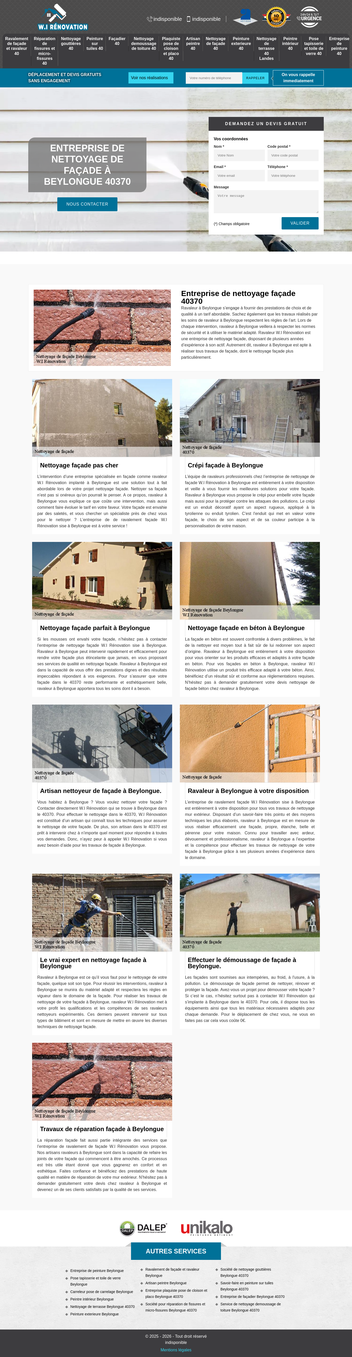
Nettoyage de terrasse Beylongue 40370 (102, 1307)
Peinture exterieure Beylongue (94, 1314)
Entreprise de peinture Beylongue (97, 1271)
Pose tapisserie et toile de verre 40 (313, 46)
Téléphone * (277, 167)
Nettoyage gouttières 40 (71, 43)
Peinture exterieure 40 (241, 43)
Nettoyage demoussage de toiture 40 (143, 43)
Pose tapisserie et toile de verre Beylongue (95, 1281)
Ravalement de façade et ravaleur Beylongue (172, 1272)
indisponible (164, 19)
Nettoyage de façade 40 (216, 43)
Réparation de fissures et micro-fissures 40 (44, 51)
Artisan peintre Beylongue (166, 1283)
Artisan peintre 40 (193, 43)
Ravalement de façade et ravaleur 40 (16, 46)
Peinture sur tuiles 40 (95, 43)
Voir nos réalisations (149, 78)
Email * (220, 167)
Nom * (219, 146)
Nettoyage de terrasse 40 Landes (266, 48)
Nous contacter (87, 204)
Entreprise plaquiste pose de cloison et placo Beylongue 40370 (176, 1293)
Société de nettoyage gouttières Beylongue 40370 (245, 1272)
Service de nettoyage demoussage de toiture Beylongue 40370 (250, 1307)
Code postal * (278, 146)
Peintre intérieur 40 (290, 43)
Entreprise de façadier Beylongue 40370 (252, 1297)
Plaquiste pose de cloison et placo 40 (171, 48)
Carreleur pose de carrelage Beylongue (101, 1292)
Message (221, 187)
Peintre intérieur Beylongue (92, 1299)
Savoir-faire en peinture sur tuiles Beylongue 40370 (246, 1286)
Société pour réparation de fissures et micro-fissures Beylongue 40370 (175, 1307)
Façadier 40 (117, 41)
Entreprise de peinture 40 (339, 46)
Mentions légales (176, 1350)
